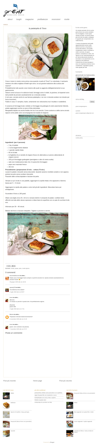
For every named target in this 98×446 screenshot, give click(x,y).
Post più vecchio (65, 381)
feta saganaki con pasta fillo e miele (84, 412)
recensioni (56, 19)
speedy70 (12, 287)
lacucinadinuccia (15, 275)
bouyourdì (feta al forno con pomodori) (21, 421)
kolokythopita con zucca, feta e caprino (45, 397)
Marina (12, 314)
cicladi (12, 268)
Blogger (52, 442)
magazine (29, 19)
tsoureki (13, 431)
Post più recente (9, 381)
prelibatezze (42, 19)
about (10, 19)
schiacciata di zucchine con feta (43, 402)
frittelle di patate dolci (40, 400)
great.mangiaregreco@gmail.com (85, 113)
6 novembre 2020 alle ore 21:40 (18, 319)
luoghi (18, 19)
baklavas (13, 402)
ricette (66, 19)
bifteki (12, 393)
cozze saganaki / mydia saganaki (83, 421)
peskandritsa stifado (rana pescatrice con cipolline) (48, 392)
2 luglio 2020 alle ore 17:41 (17, 309)
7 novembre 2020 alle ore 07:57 (18, 329)
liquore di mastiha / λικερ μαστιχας (20, 412)
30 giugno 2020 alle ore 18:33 (18, 282)
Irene (11, 297)
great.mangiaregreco (81, 106)
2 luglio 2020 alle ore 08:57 (17, 292)
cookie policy (79, 138)
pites (20, 268)
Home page (37, 381)
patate (16, 268)
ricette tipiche (25, 268)
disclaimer (78, 135)
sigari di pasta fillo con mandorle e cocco (46, 395)
